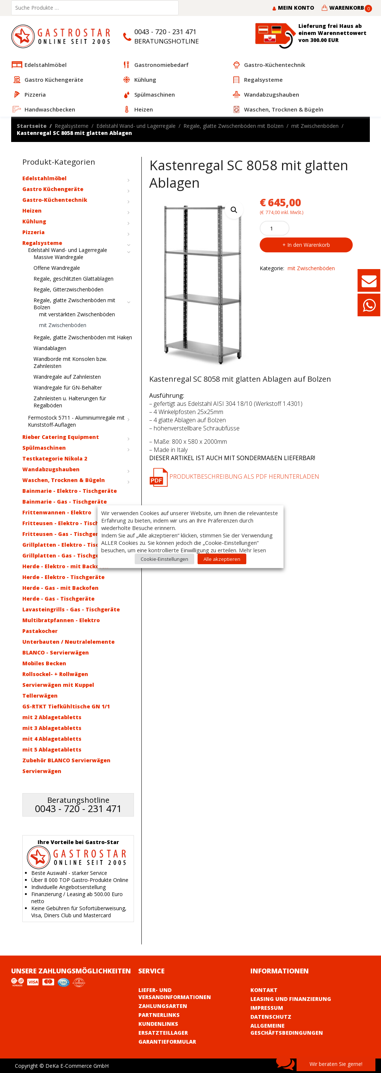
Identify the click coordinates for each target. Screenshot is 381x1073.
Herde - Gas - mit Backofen (60, 587)
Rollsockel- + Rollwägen (55, 674)
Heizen (32, 210)
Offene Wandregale (56, 267)
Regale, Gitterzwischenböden (68, 289)
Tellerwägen (40, 695)
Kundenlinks (158, 1023)
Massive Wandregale (58, 257)
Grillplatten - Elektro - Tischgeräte (71, 544)
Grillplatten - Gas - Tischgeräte (66, 555)
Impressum (266, 1007)
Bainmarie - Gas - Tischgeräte (64, 501)
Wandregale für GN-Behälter (67, 387)
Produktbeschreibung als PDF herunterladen (234, 476)
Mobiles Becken (44, 663)
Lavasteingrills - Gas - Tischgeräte (71, 609)
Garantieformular (167, 1041)
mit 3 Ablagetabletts (51, 727)
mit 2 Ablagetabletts (51, 717)
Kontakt (264, 989)
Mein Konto (293, 7)
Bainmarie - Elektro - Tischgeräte (69, 490)
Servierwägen (41, 771)
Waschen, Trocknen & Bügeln (63, 480)
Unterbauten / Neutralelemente (68, 641)
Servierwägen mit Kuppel (58, 684)
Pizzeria (33, 232)
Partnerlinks (159, 1014)
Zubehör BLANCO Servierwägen (66, 760)
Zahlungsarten (162, 1005)
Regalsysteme (72, 125)
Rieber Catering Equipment (60, 436)
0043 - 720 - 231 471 (165, 31)
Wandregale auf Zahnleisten (67, 376)
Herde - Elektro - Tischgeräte (63, 577)
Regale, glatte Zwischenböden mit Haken (82, 337)
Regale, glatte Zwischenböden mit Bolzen (233, 125)
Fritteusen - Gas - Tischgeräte (65, 533)
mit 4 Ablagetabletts (51, 738)
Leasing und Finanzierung (290, 998)
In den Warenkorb (308, 244)
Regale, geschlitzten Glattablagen (73, 278)
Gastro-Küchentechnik (54, 199)
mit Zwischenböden (315, 125)
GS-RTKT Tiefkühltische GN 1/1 (66, 706)
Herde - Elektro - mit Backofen (65, 566)
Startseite (32, 125)
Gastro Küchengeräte (52, 189)
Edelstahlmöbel (44, 178)
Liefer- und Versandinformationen (174, 993)
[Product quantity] (274, 228)
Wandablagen (49, 348)
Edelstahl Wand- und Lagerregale (136, 125)
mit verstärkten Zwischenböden (77, 314)
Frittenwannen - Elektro (56, 512)
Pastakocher (40, 630)
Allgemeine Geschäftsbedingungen (286, 1029)
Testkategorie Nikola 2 (54, 458)
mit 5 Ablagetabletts (51, 749)
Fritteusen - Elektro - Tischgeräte (70, 523)
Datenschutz (270, 1016)
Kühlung (34, 221)
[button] (234, 209)
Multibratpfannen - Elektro (61, 620)
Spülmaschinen (44, 447)
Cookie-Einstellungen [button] (164, 558)
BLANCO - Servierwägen (55, 652)
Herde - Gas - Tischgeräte (58, 598)
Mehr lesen (252, 549)
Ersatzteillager (163, 1032)
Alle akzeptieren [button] (222, 558)
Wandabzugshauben (51, 469)
